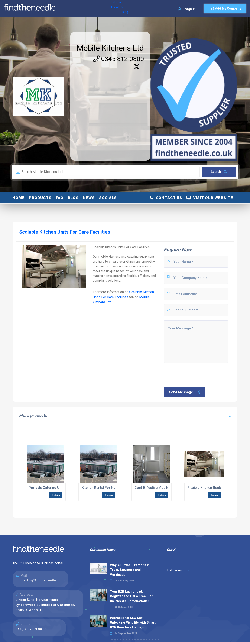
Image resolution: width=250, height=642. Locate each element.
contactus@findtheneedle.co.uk (41, 580)
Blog (95, 8)
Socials (108, 197)
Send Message (185, 392)
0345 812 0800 (118, 58)
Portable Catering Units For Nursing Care (61, 488)
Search (219, 172)
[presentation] (195, 374)
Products (40, 197)
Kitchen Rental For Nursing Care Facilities (114, 488)
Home (64, 8)
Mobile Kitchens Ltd (110, 48)
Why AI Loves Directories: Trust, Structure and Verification (129, 570)
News (89, 197)
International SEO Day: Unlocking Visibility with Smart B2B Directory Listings (133, 622)
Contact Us (166, 197)
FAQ (60, 197)
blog (73, 197)
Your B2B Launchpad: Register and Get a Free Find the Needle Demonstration (131, 596)
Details (56, 495)
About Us (81, 8)
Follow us (178, 570)
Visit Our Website (209, 197)
